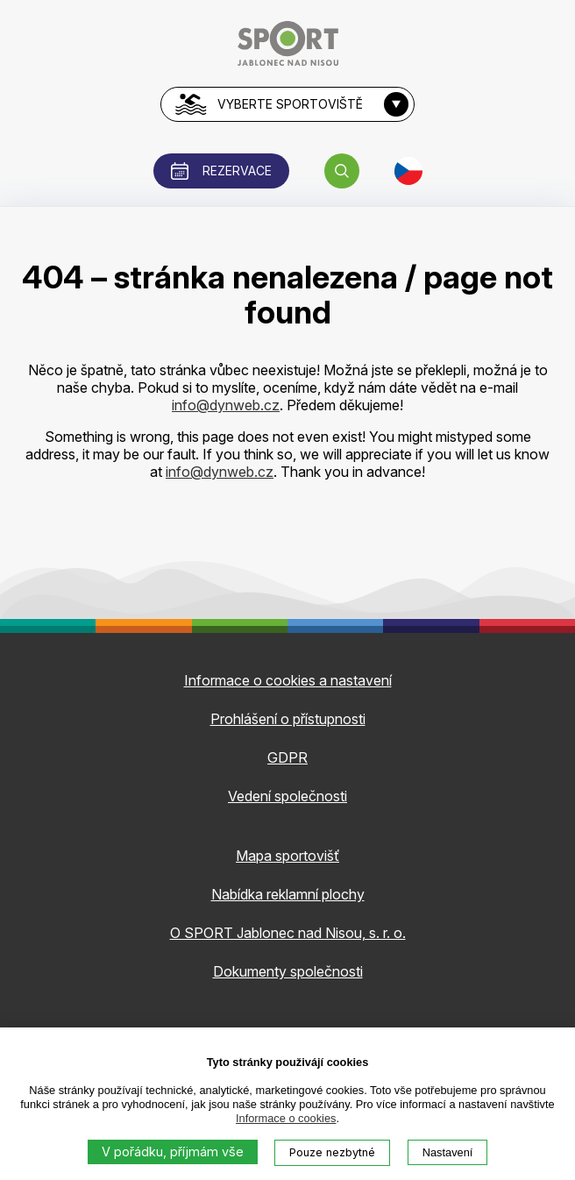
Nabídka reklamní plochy (288, 894)
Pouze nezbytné (332, 1152)
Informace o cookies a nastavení (288, 680)
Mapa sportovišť (287, 855)
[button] (341, 170)
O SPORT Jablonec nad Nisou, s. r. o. (288, 933)
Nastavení (447, 1152)
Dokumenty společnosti (288, 971)
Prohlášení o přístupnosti (288, 719)
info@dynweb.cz (226, 405)
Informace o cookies (286, 1118)
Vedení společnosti (287, 796)
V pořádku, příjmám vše (173, 1151)
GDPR (287, 757)
